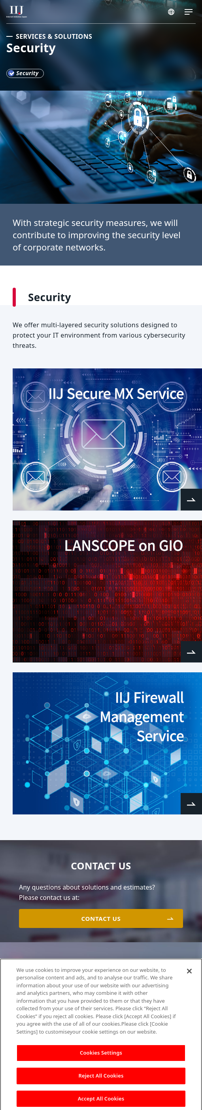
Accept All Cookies (101, 1100)
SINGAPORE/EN (171, 12)
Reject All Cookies (101, 1078)
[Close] (189, 973)
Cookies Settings (101, 1055)
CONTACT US (101, 918)
